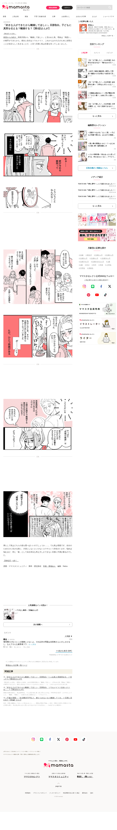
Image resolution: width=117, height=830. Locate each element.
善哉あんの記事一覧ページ (16, 665)
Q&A (91, 793)
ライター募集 (24, 751)
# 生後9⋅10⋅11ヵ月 (97, 262)
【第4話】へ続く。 (11, 561)
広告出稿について (15, 751)
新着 (4, 16)
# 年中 (94, 265)
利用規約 (27, 793)
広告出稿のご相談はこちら (97, 168)
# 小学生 (108, 265)
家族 (26, 16)
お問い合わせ (6, 751)
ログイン (67, 7)
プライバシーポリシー (40, 793)
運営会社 (84, 793)
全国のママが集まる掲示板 (58, 775)
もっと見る (96, 116)
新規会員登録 (53, 7)
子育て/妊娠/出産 (40, 16)
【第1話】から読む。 (9, 33)
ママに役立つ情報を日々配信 (32, 775)
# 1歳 (108, 262)
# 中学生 (82, 268)
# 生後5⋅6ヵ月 (105, 258)
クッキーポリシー (54, 793)
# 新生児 (89, 255)
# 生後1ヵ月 (98, 255)
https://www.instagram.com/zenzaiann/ (96, 32)
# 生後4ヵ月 (94, 258)
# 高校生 (90, 268)
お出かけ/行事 (81, 16)
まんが (94, 16)
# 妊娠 (81, 255)
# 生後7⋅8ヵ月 (84, 262)
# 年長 (101, 265)
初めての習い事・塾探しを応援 (85, 775)
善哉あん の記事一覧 (108, 35)
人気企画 (15, 16)
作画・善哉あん (49, 566)
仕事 (53, 16)
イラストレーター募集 (34, 751)
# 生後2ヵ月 (109, 255)
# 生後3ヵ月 (83, 258)
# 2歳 (81, 265)
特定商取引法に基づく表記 (71, 793)
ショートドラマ (108, 16)
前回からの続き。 (10, 37)
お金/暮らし (66, 16)
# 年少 (87, 265)
